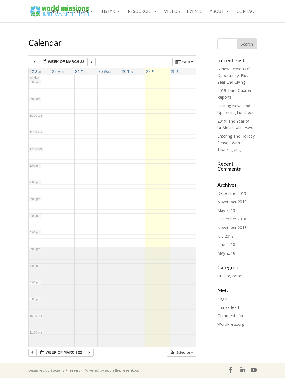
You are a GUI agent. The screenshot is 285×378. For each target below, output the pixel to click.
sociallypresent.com (124, 370)
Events (195, 11)
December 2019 (231, 193)
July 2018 (225, 236)
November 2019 (232, 201)
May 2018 (226, 253)
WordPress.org (230, 324)
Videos (172, 11)
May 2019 (226, 210)
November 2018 (232, 227)
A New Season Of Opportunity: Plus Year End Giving (233, 75)
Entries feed (228, 307)
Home (52, 11)
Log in (223, 298)
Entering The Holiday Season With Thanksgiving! (236, 142)
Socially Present (65, 370)
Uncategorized (230, 275)
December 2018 (231, 219)
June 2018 (226, 244)
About (217, 11)
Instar (107, 11)
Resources (140, 11)
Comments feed (232, 315)
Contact (247, 11)
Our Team (77, 11)
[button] (181, 352)
